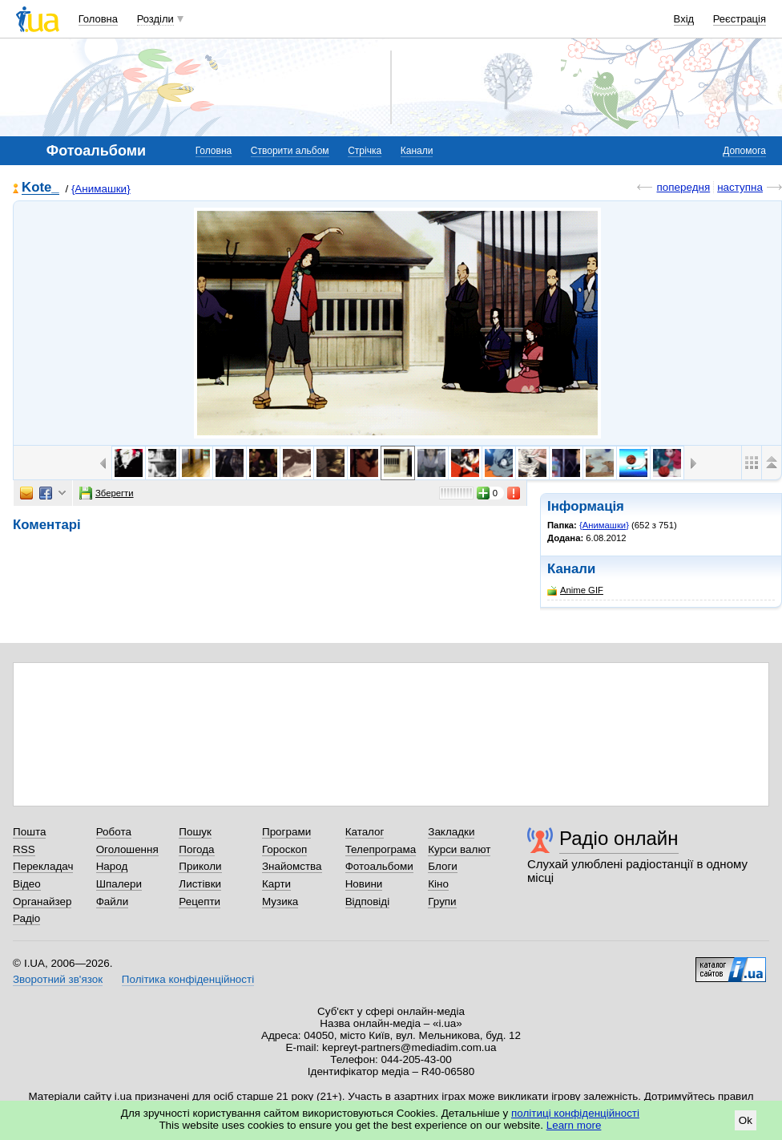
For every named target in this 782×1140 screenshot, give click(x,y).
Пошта (29, 832)
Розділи (155, 19)
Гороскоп (284, 849)
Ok (745, 1120)
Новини (364, 884)
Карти (276, 884)
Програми (286, 832)
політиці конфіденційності (575, 1113)
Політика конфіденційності (188, 979)
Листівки (200, 884)
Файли (112, 901)
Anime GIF (575, 590)
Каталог (365, 832)
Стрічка (364, 150)
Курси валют (459, 849)
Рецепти (199, 901)
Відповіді (367, 901)
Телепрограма (381, 849)
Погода (196, 849)
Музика (280, 901)
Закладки (451, 832)
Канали (417, 150)
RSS (24, 849)
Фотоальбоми (379, 866)
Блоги (443, 866)
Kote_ (40, 188)
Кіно (438, 884)
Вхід (684, 19)
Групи (442, 901)
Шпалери (119, 884)
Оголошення (127, 849)
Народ (112, 866)
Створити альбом (290, 150)
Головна (98, 19)
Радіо (26, 918)
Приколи (200, 866)
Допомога (744, 150)
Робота (113, 832)
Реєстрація (739, 19)
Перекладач (43, 866)
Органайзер (42, 901)
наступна (740, 187)
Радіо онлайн (619, 838)
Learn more (574, 1125)
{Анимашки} (101, 189)
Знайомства (292, 866)
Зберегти (106, 493)
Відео (27, 884)
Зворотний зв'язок (58, 979)
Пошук (195, 832)
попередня (683, 187)
